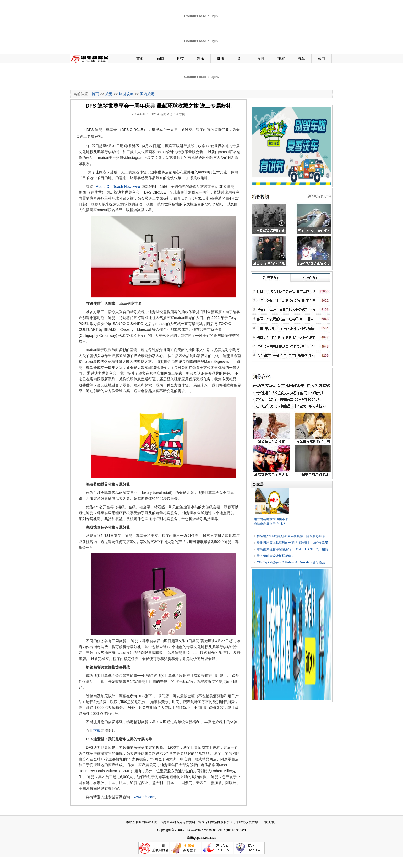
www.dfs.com (144, 797)
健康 (220, 58)
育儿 (240, 58)
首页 (140, 58)
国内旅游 (147, 94)
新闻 (160, 58)
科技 (180, 58)
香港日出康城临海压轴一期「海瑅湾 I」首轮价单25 (292, 543)
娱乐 (200, 58)
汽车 (301, 58)
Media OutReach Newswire (118, 186)
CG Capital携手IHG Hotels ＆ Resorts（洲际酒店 (291, 562)
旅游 (281, 58)
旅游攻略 (126, 94)
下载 (97, 730)
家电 (321, 58)
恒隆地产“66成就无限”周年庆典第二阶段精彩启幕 (291, 536)
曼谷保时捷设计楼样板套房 (276, 556)
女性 (261, 58)
